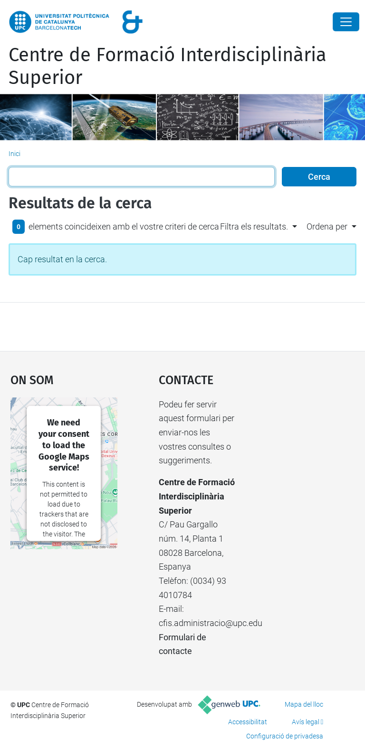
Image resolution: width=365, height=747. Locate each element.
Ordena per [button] (327, 226)
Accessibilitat (247, 722)
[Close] (346, 21)
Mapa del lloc (304, 704)
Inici (14, 153)
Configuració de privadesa (284, 736)
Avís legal (305, 722)
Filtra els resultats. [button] (254, 226)
